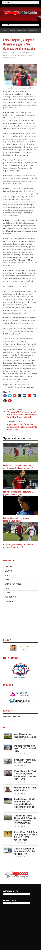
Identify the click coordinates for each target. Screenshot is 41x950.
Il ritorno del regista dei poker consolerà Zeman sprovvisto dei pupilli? (25, 748)
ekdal (25, 55)
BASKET (8, 588)
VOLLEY (8, 592)
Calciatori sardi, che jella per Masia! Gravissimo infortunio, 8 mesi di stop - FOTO (24, 851)
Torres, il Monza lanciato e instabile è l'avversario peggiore (25, 735)
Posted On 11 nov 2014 (20, 740)
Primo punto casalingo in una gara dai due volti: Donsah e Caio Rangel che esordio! (18, 466)
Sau (15, 58)
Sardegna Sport (27, 53)
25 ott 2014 (13, 53)
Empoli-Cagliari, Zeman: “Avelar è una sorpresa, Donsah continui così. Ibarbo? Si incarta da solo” (22, 427)
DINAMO (8, 571)
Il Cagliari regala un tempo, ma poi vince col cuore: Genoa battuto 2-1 (18, 546)
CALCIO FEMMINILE (13, 584)
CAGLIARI (9, 567)
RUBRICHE (9, 601)
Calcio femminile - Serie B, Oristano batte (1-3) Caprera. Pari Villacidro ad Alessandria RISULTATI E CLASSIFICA (25, 819)
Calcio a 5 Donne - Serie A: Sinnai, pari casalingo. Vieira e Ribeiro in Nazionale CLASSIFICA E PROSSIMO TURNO (26, 836)
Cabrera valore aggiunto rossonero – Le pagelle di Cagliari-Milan (17, 519)
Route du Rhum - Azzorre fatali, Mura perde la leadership (25, 761)
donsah (20, 55)
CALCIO (8, 580)
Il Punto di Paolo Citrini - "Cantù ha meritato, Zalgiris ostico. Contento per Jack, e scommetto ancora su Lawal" (25, 775)
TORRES (8, 575)
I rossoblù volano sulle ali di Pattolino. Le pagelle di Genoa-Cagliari (18, 493)
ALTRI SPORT (10, 597)
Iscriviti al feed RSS (11, 717)
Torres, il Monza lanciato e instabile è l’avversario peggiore (20, 30)
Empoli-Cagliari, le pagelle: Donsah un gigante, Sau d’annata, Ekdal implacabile (19, 44)
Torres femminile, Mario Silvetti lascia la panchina (25, 789)
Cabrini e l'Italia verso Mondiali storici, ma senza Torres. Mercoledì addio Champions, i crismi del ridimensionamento (24, 803)
